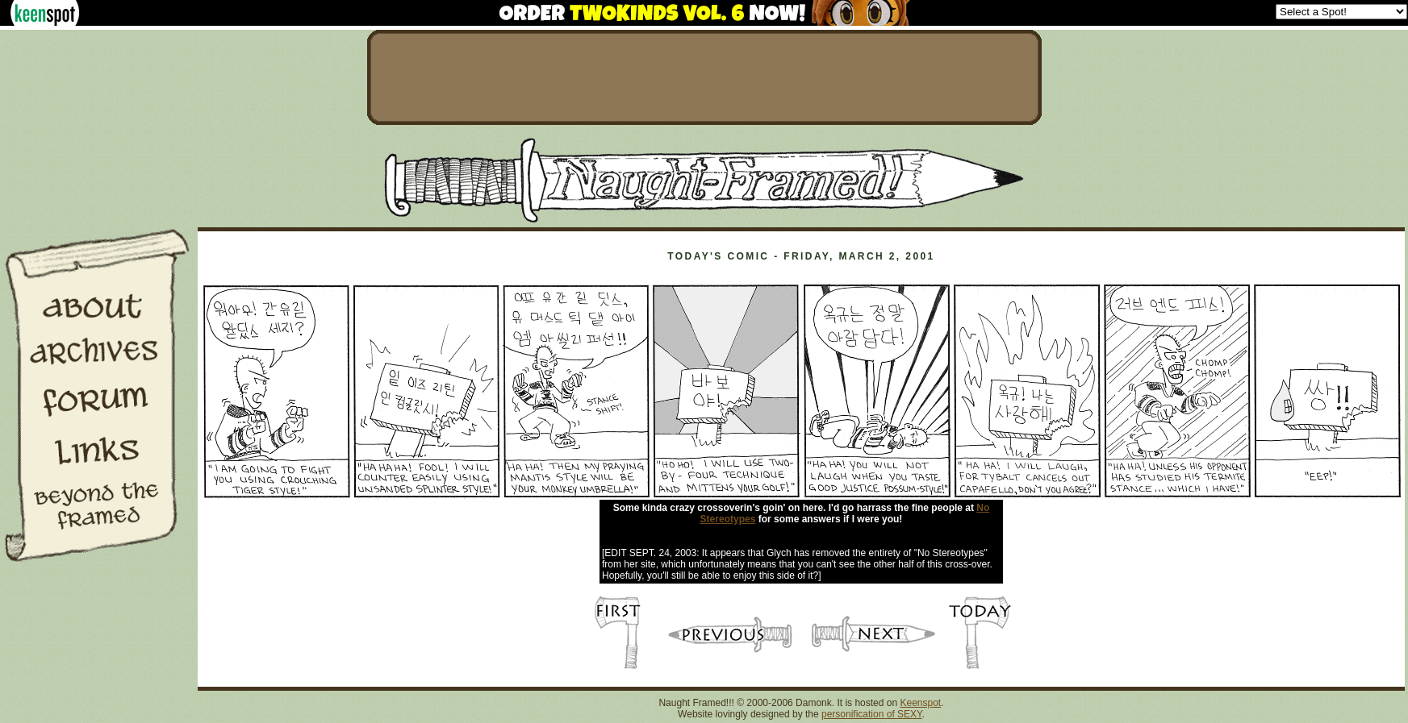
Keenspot (920, 702)
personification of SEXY (871, 714)
